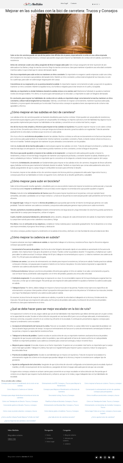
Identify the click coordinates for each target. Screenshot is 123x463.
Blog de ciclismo (69, 435)
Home (48, 435)
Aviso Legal (64, 3)
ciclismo (66, 444)
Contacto (74, 3)
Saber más (12, 439)
